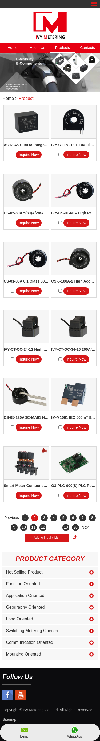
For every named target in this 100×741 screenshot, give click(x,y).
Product (26, 98)
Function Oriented (23, 584)
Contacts (87, 48)
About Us (37, 48)
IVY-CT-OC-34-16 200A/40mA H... (73, 349)
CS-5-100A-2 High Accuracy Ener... (73, 281)
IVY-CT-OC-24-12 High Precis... (26, 349)
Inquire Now (29, 155)
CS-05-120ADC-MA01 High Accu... (26, 417)
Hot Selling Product (24, 572)
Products (62, 48)
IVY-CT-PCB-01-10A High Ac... (73, 145)
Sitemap (9, 719)
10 (24, 527)
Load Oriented (19, 619)
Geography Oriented (25, 607)
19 (66, 527)
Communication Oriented (29, 642)
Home (12, 48)
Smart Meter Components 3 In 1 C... (26, 486)
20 (75, 527)
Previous (11, 517)
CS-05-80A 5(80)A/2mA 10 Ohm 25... (26, 213)
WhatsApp (74, 736)
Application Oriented (25, 595)
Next (85, 527)
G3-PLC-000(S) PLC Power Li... (73, 486)
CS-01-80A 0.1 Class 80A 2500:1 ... (26, 281)
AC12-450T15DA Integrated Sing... (26, 145)
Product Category (50, 558)
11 (33, 527)
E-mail (24, 736)
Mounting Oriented (23, 654)
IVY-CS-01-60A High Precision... (73, 213)
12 (43, 527)
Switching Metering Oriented (32, 630)
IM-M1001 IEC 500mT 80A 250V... (73, 417)
